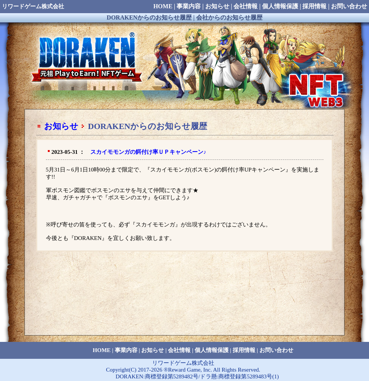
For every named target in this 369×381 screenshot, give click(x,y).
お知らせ (61, 126)
